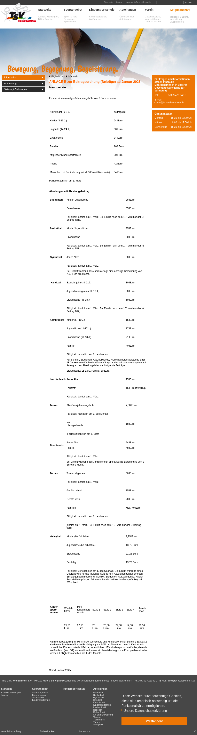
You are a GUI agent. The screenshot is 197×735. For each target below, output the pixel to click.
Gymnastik (98, 697)
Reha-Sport (99, 712)
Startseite (108, 2)
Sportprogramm (40, 692)
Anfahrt (119, 2)
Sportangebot (73, 9)
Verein (149, 9)
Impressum (85, 731)
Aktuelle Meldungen (11, 692)
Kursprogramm (39, 695)
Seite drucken (47, 731)
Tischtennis (99, 719)
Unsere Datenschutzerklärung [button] (145, 710)
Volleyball (98, 724)
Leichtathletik (100, 707)
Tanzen (97, 717)
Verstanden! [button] (154, 721)
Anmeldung (10, 83)
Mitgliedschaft (180, 9)
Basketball (98, 695)
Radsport (98, 710)
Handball (97, 700)
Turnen (96, 722)
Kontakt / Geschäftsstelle (138, 2)
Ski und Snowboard (103, 714)
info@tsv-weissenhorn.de (170, 102)
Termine (5, 695)
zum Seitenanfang (11, 731)
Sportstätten (38, 697)
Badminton (98, 692)
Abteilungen (127, 9)
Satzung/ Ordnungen (15, 89)
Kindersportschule (102, 9)
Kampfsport (99, 702)
